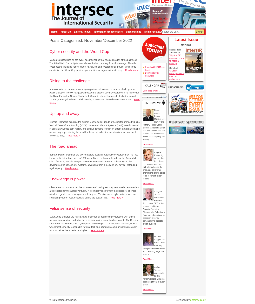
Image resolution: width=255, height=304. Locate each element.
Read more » (131, 70)
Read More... (148, 144)
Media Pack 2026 (153, 31)
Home (54, 31)
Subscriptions (133, 31)
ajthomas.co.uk (198, 300)
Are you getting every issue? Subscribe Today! (186, 104)
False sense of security (69, 208)
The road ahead (63, 146)
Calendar (154, 85)
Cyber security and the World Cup (79, 51)
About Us (66, 31)
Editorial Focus (82, 31)
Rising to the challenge (69, 81)
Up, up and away (64, 113)
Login (195, 87)
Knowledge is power (67, 179)
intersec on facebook (121, 25)
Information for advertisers (108, 31)
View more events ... (152, 91)
